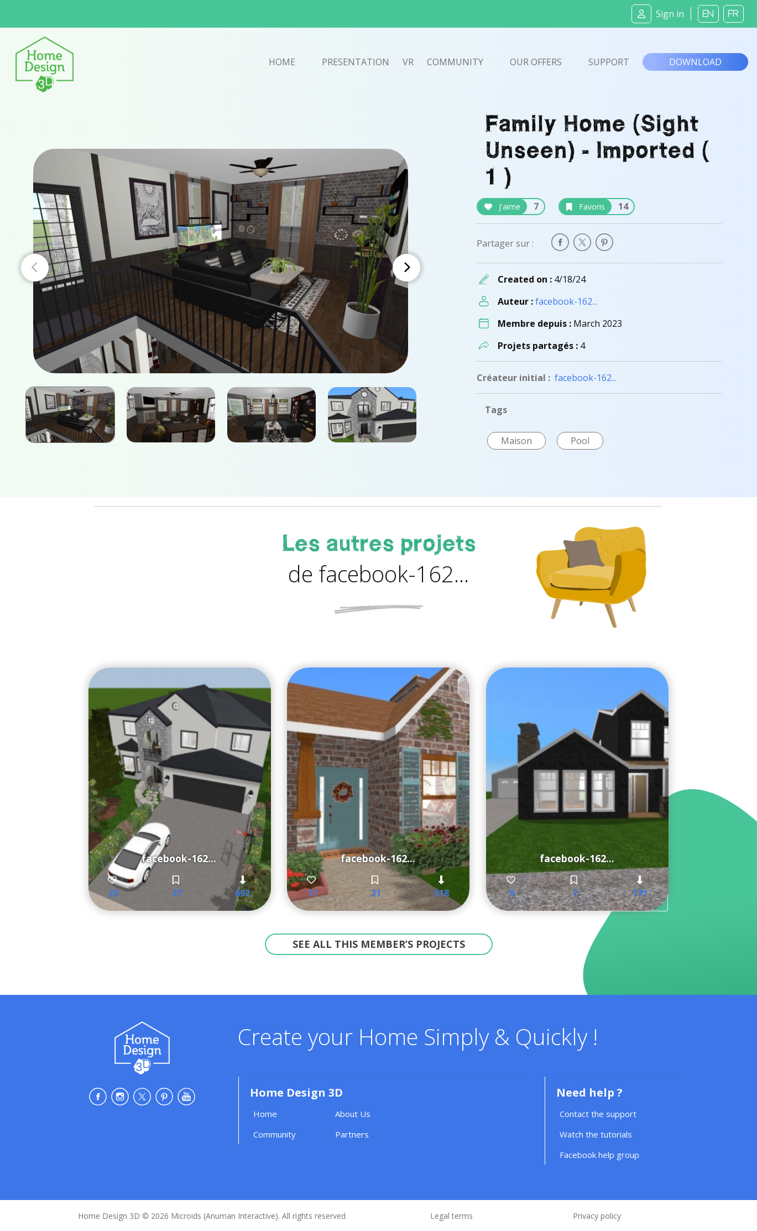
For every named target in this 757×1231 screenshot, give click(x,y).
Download (695, 62)
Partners (352, 1134)
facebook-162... (566, 301)
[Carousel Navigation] (220, 267)
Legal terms (451, 1216)
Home (282, 62)
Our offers (536, 62)
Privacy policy (597, 1216)
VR (408, 62)
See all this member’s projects (379, 944)
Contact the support (598, 1113)
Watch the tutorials (596, 1134)
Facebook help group (599, 1154)
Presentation (355, 62)
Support (608, 62)
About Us (352, 1113)
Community (455, 62)
